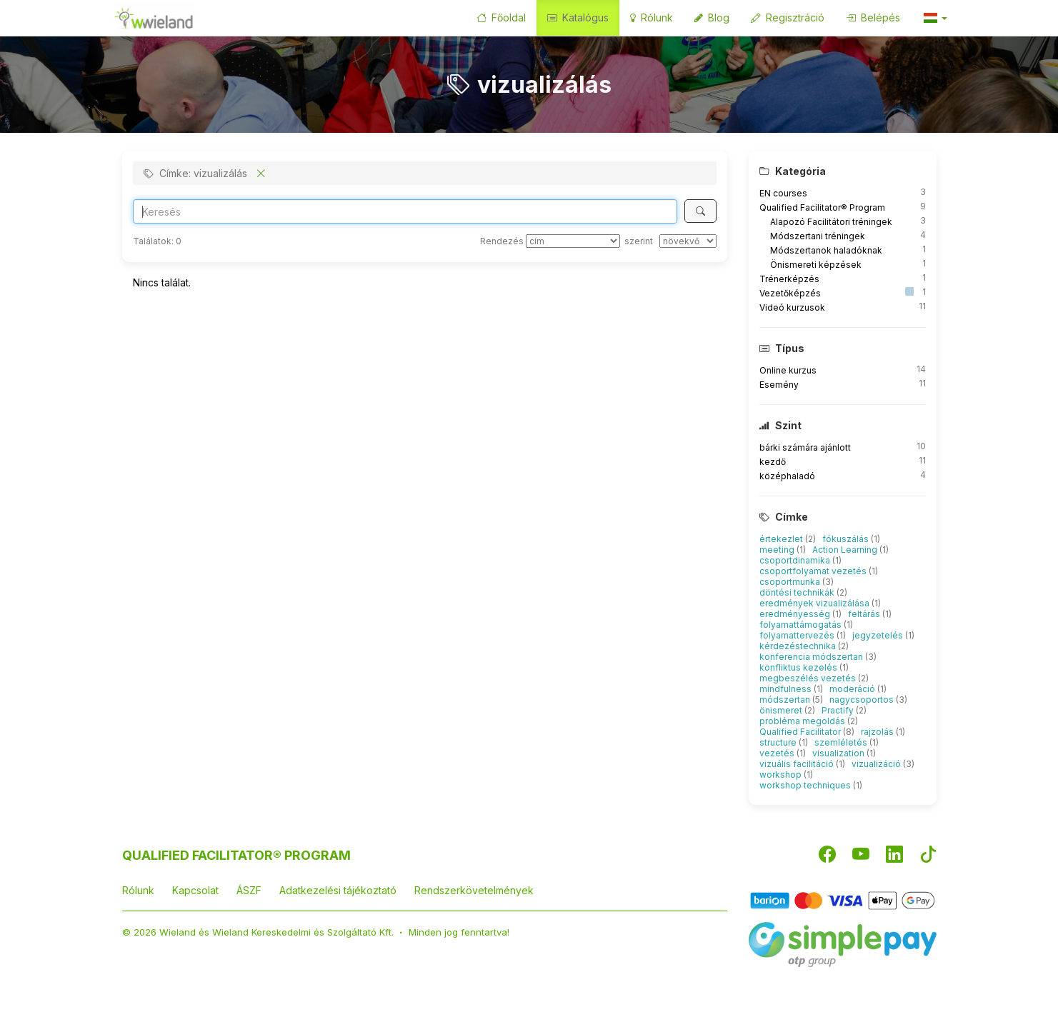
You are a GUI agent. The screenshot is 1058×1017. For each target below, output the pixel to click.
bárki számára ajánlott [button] (805, 447)
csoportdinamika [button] (795, 560)
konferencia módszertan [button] (812, 656)
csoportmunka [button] (790, 581)
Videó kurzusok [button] (792, 307)
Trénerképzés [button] (789, 279)
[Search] (405, 211)
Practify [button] (839, 710)
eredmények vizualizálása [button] (815, 603)
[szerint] (688, 241)
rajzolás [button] (878, 731)
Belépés (873, 17)
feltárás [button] (865, 613)
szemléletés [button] (841, 742)
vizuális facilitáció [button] (797, 763)
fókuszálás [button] (846, 538)
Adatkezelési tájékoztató (337, 890)
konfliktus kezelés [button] (799, 667)
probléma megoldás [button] (803, 721)
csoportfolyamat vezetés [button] (814, 571)
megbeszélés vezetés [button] (808, 678)
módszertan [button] (785, 699)
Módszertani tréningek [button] (817, 236)
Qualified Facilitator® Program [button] (822, 207)
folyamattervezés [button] (798, 635)
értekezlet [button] (782, 538)
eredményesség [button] (795, 613)
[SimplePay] (843, 943)
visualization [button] (839, 753)
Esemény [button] (779, 384)
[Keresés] (700, 211)
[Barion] (843, 899)
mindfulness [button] (786, 688)
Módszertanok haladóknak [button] (826, 250)
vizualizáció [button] (877, 763)
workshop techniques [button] (806, 785)
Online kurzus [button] (788, 370)
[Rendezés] (573, 241)
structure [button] (779, 742)
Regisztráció (787, 17)
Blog (711, 17)
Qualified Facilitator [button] (801, 731)
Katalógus (578, 17)
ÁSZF (248, 890)
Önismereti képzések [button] (816, 264)
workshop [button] (781, 774)
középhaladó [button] (787, 476)
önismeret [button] (781, 710)
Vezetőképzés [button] (790, 293)
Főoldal (501, 17)
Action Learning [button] (845, 549)
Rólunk (651, 17)
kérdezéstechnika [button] (798, 646)
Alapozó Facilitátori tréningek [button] (831, 221)
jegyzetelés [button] (878, 635)
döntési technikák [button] (798, 592)
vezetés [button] (778, 753)
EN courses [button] (783, 193)
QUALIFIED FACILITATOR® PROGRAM (236, 855)
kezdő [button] (772, 461)
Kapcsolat (195, 890)
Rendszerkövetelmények (474, 890)
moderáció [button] (853, 688)
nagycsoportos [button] (862, 699)
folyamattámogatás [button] (801, 624)
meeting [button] (778, 549)
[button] (934, 18)
